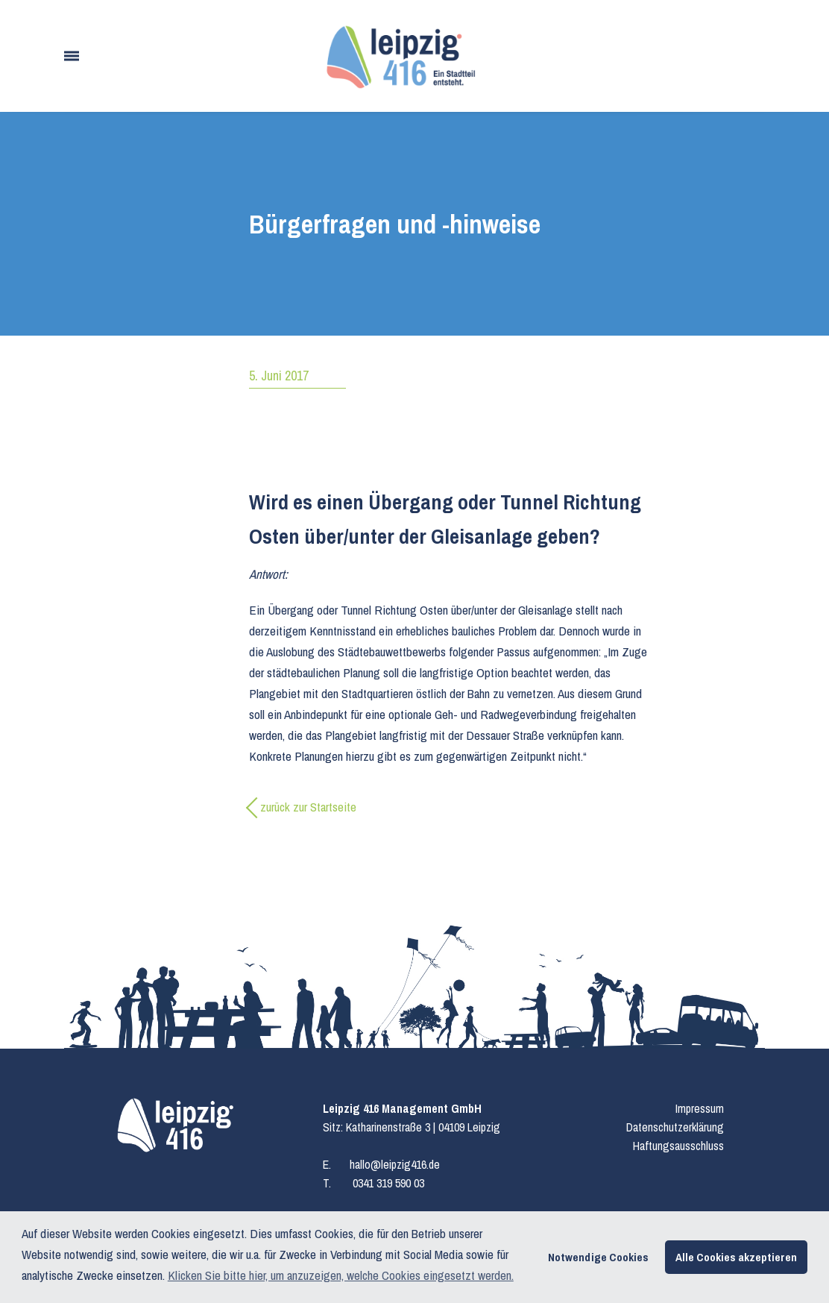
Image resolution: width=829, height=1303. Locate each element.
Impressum (699, 1108)
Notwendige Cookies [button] (598, 1257)
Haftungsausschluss (678, 1145)
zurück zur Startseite (308, 806)
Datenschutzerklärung (675, 1127)
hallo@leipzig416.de (395, 1164)
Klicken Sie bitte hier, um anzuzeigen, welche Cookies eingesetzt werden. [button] (341, 1275)
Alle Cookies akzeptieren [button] (736, 1257)
